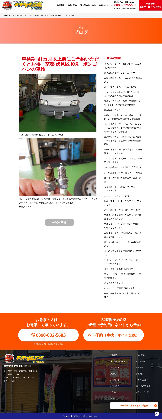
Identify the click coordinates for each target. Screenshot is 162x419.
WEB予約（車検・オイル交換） (150, 5)
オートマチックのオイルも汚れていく (121, 87)
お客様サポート (105, 5)
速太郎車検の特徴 (117, 361)
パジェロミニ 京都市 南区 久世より (120, 288)
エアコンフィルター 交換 (116, 195)
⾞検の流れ (72, 5)
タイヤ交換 (114, 367)
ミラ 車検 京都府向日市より (118, 268)
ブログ (12, 15)
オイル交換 (140, 361)
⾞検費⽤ (60, 5)
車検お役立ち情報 (143, 386)
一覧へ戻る (59, 222)
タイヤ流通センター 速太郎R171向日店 (123, 172)
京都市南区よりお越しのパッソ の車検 (123, 209)
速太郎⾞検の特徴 (88, 5)
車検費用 (114, 355)
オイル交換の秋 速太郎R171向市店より (123, 167)
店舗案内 (114, 373)
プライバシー (115, 398)
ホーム (6, 15)
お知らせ (114, 392)
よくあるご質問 (142, 380)
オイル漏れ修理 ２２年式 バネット (121, 72)
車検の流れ (140, 355)
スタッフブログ (142, 392)
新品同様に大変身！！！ (115, 110)
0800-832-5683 (125, 5)
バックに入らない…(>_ (114, 282)
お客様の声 (114, 386)
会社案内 (139, 373)
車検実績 (139, 367)
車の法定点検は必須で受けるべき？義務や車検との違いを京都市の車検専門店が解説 (122, 140)
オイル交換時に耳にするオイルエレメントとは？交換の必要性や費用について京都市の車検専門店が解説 (122, 128)
